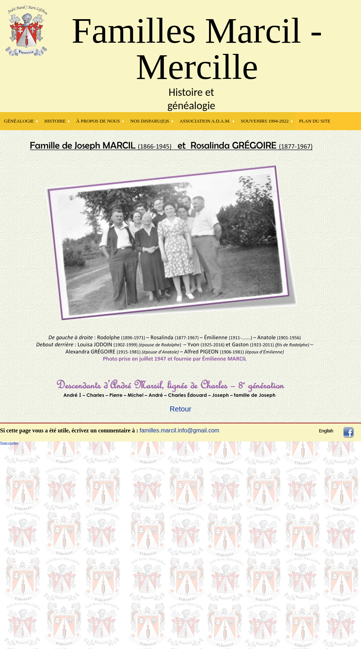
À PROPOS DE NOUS (98, 121)
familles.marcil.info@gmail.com (179, 430)
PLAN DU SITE (315, 121)
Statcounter (9, 443)
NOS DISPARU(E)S (149, 121)
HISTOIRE (55, 121)
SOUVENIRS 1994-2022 (265, 121)
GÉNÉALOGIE (19, 121)
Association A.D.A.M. (205, 121)
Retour (180, 409)
